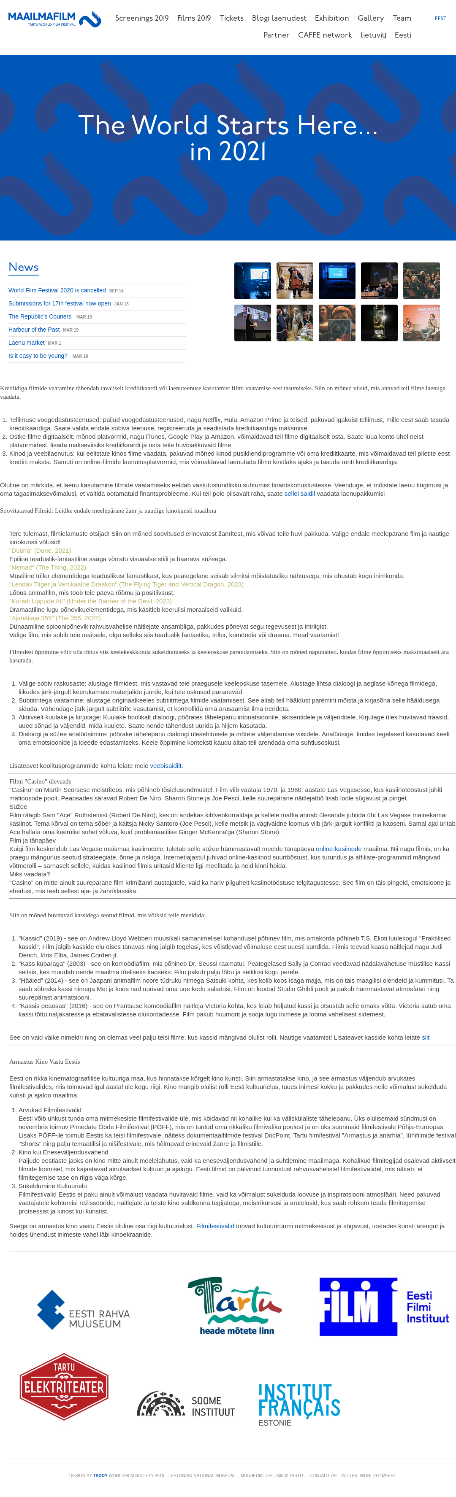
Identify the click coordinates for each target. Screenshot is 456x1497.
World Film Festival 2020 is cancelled (57, 290)
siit (425, 1037)
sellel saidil (301, 493)
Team (402, 19)
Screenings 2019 (142, 19)
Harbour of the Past (34, 329)
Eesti (403, 36)
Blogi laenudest (279, 19)
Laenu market (26, 342)
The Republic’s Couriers (40, 316)
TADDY (100, 1475)
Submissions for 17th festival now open (59, 303)
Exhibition (332, 19)
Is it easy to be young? (38, 355)
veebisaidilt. (166, 765)
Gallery (371, 19)
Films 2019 (194, 19)
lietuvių (373, 36)
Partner (276, 36)
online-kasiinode (338, 848)
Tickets (232, 19)
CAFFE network (325, 36)
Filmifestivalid (215, 1225)
